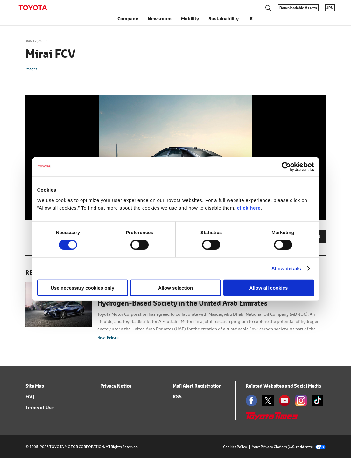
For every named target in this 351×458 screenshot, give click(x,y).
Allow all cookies (268, 287)
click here (249, 207)
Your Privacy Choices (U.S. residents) (289, 446)
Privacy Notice (115, 385)
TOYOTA (32, 7)
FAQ (29, 396)
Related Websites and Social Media (283, 385)
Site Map (34, 385)
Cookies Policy (235, 446)
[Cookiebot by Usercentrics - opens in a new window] (286, 167)
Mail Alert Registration (197, 385)
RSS (177, 396)
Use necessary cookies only (82, 287)
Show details (286, 268)
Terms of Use (39, 407)
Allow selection (175, 287)
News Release (108, 337)
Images (31, 68)
